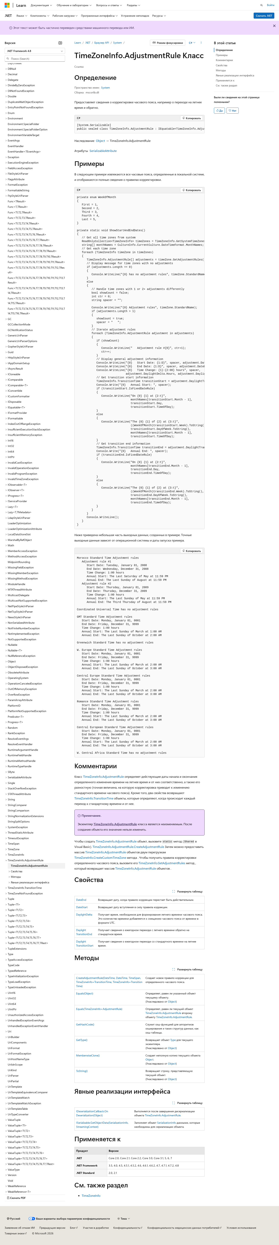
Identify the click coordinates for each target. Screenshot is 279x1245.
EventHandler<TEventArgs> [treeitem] (24, 151)
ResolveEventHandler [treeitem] (20, 744)
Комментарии (224, 60)
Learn (77, 42)
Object (100, 141)
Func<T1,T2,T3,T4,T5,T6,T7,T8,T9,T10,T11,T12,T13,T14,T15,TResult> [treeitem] (36, 301)
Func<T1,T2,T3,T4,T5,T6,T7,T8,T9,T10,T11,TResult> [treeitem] (36, 262)
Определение (224, 50)
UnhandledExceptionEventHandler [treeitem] (28, 1026)
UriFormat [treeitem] (14, 1048)
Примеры (222, 55)
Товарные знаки (14, 1233)
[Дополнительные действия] (201, 43)
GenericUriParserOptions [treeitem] (22, 341)
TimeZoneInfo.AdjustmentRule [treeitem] (29, 865)
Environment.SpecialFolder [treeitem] (23, 124)
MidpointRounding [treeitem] (19, 562)
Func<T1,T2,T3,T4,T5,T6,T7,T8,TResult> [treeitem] (30, 245)
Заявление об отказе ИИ (20, 1227)
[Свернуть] (60, 42)
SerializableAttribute (103, 151)
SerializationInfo (166, 1122)
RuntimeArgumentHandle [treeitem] (23, 750)
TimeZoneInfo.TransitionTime (93, 798)
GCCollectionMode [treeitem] (19, 324)
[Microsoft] (7, 5)
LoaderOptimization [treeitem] (19, 523)
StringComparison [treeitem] (18, 810)
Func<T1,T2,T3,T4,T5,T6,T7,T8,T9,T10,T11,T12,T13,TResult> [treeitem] (36, 280)
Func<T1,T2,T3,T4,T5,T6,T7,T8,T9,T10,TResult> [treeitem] (34, 256)
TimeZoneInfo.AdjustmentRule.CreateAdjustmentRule (128, 847)
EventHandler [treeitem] (16, 146)
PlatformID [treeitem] (14, 705)
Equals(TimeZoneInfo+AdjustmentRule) (99, 1009)
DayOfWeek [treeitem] (15, 63)
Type (173, 1040)
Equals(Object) (84, 993)
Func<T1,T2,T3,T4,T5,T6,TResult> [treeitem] (27, 234)
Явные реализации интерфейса (235, 75)
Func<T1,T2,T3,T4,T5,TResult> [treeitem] (25, 229)
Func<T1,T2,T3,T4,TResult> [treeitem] (23, 223)
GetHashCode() (85, 1024)
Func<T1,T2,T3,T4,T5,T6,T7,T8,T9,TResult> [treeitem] (32, 251)
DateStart (82, 907)
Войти (270, 5)
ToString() (82, 1071)
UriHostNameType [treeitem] (18, 1059)
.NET (87, 42)
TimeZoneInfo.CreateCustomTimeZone (100, 857)
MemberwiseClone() (88, 1055)
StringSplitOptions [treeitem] (19, 821)
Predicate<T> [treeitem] (16, 716)
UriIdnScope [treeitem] (15, 1064)
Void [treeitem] (10, 1180)
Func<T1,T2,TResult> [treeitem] (20, 212)
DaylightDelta (84, 914)
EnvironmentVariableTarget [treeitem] (23, 135)
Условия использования (241, 1227)
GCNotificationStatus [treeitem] (20, 330)
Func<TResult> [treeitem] (17, 201)
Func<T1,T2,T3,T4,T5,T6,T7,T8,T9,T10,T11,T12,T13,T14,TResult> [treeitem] (36, 290)
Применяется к (225, 80)
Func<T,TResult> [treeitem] (18, 207)
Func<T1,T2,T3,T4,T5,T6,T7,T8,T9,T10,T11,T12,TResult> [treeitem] (36, 270)
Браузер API (101, 42)
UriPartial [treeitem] (13, 1081)
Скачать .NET (264, 15)
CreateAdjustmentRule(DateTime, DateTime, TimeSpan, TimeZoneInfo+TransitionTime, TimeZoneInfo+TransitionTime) (109, 982)
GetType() (81, 1040)
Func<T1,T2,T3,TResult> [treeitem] (22, 218)
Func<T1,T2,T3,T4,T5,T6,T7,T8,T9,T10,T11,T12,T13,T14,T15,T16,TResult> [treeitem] (36, 311)
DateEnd (81, 900)
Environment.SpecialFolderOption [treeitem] (27, 129)
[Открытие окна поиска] (261, 5)
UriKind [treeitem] (12, 1070)
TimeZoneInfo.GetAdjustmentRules (162, 863)
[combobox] (35, 51)
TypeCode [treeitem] (13, 965)
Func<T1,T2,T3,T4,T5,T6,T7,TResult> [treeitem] (29, 240)
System (117, 42)
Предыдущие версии (52, 1227)
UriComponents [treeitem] (17, 1042)
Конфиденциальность (126, 1227)
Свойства (221, 65)
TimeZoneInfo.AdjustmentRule (103, 776)
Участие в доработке (96, 1227)
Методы (221, 70)
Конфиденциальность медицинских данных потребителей (183, 1227)
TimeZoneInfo (91, 1195)
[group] (139, 127)
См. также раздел (226, 85)
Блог (72, 1227)
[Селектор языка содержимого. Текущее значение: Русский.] (13, 1219)
